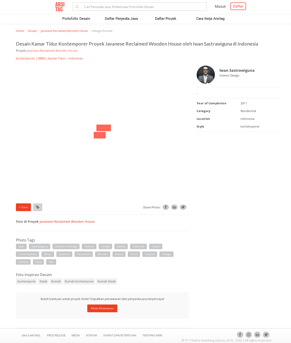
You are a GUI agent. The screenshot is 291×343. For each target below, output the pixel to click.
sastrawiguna (40, 246)
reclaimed (83, 254)
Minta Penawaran (102, 308)
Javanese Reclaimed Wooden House (64, 31)
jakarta (121, 246)
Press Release (56, 335)
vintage (166, 254)
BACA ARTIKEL (31, 335)
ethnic (48, 254)
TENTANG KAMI (152, 335)
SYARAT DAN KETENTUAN (120, 335)
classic (156, 246)
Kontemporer (26, 281)
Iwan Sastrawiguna (237, 70)
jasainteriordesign (66, 246)
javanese (64, 254)
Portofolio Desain (76, 19)
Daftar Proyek (165, 19)
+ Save (23, 207)
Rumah (56, 281)
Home (20, 31)
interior (89, 246)
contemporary (28, 254)
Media (76, 335)
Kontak (92, 335)
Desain (32, 31)
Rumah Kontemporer (79, 281)
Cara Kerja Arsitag (210, 19)
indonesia (139, 246)
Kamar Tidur (56, 58)
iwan (21, 246)
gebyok (150, 254)
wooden (103, 254)
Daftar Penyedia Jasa (121, 19)
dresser (23, 262)
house (119, 254)
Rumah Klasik (107, 281)
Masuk (220, 6)
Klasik (43, 281)
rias (51, 262)
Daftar (238, 6)
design (105, 246)
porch (134, 254)
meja (39, 262)
